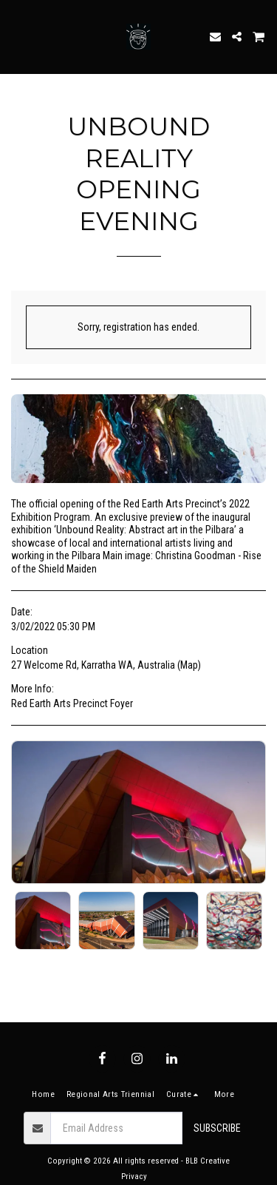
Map (189, 665)
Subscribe (217, 1128)
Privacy (134, 1176)
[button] (16, 36)
